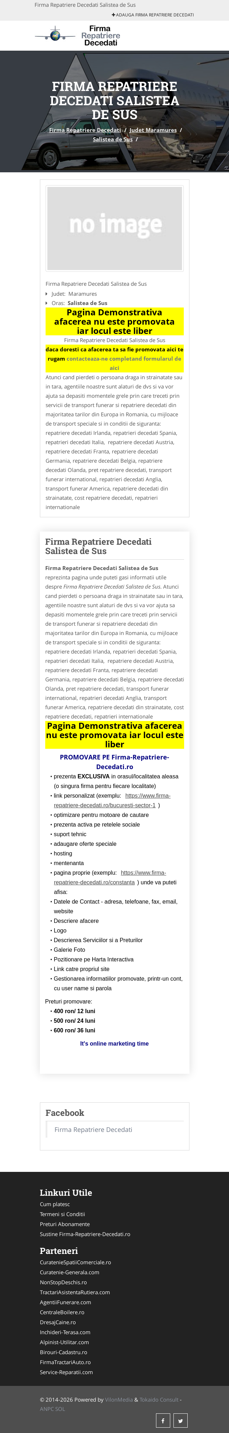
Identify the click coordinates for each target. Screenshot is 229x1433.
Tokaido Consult (159, 1399)
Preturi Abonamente (65, 1224)
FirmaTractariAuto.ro (65, 1362)
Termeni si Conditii (62, 1214)
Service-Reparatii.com (66, 1372)
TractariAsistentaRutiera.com (75, 1292)
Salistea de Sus (112, 139)
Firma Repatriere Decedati (85, 129)
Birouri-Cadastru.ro (63, 1352)
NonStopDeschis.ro (63, 1282)
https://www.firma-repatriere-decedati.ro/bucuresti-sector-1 (112, 800)
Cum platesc (55, 1204)
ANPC (47, 1408)
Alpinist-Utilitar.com (64, 1342)
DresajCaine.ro (58, 1322)
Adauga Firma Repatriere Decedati (153, 15)
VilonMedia (119, 1399)
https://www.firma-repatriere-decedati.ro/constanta (110, 877)
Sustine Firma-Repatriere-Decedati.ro (85, 1234)
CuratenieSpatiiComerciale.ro (75, 1262)
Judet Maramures (153, 129)
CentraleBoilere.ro (62, 1312)
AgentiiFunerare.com (65, 1302)
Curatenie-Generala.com (69, 1272)
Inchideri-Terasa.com (65, 1332)
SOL (60, 1408)
